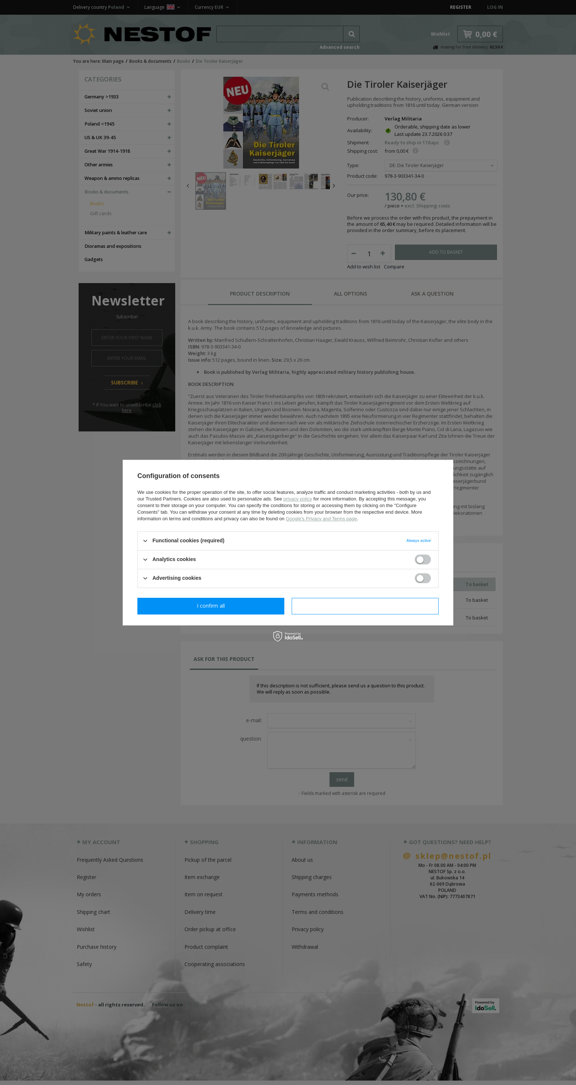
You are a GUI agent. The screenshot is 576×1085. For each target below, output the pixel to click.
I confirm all (365, 605)
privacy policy (297, 499)
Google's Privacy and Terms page (321, 518)
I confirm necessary (211, 605)
